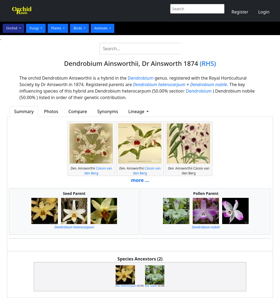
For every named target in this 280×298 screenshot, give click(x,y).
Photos (51, 111)
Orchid (12, 28)
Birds (78, 28)
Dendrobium (140, 78)
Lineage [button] (136, 111)
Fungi (34, 28)
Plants (56, 28)
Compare (77, 111)
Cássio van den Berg (98, 170)
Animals (101, 28)
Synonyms (107, 111)
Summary (24, 111)
